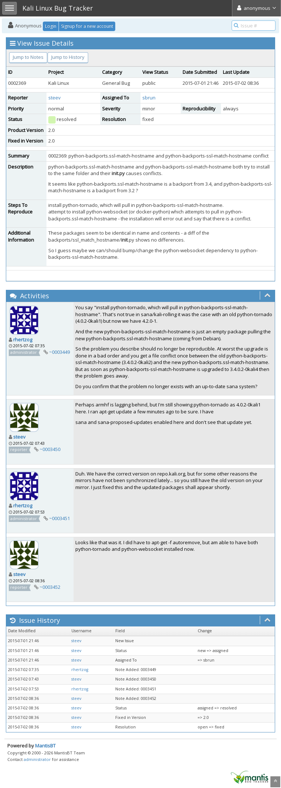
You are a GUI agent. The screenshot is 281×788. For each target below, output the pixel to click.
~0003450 (50, 449)
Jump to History (68, 57)
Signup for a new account (87, 26)
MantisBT (45, 745)
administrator (37, 759)
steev (54, 97)
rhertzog (22, 339)
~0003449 (59, 352)
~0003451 (59, 518)
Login (50, 26)
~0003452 (50, 587)
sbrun (149, 97)
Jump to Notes (28, 57)
